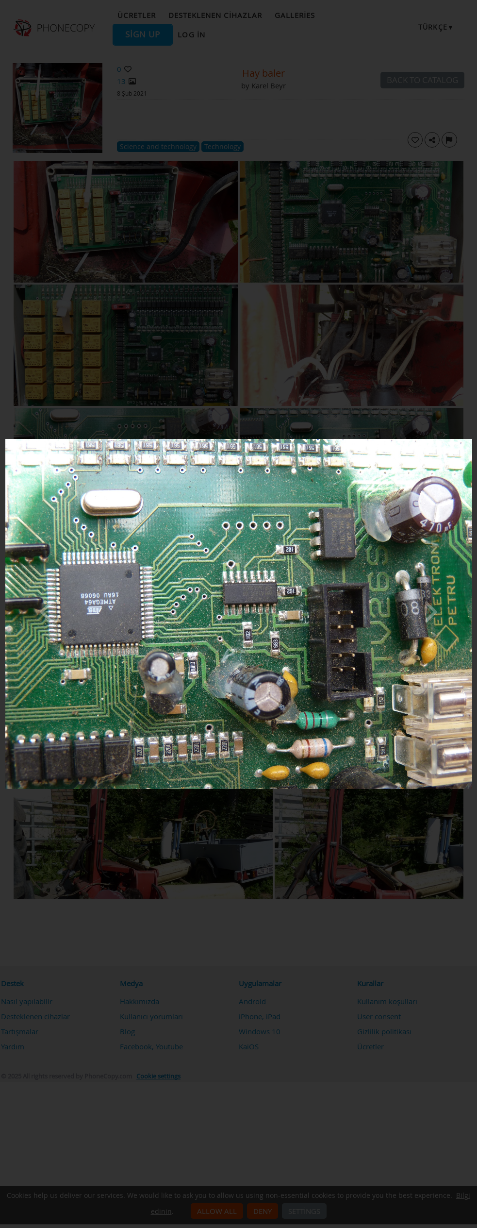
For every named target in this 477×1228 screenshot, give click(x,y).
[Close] (469, 441)
